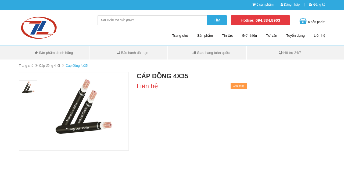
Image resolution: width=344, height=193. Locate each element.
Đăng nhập (290, 4)
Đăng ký (317, 4)
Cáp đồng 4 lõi (49, 66)
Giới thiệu (249, 36)
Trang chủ (180, 36)
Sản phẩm (205, 36)
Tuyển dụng (295, 36)
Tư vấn (271, 36)
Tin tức (227, 36)
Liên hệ (319, 36)
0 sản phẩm (265, 4)
